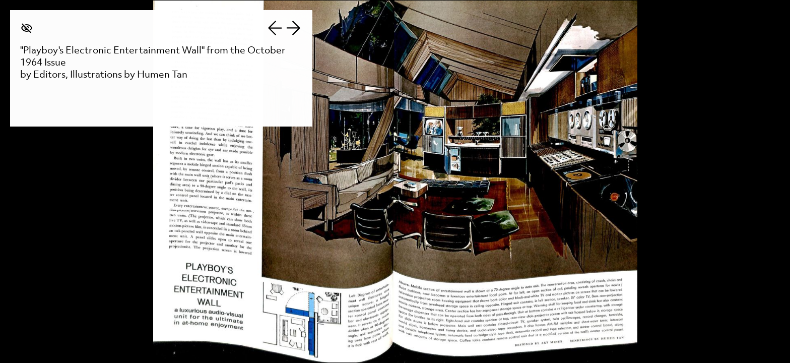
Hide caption (26, 28)
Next (293, 28)
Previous (274, 28)
